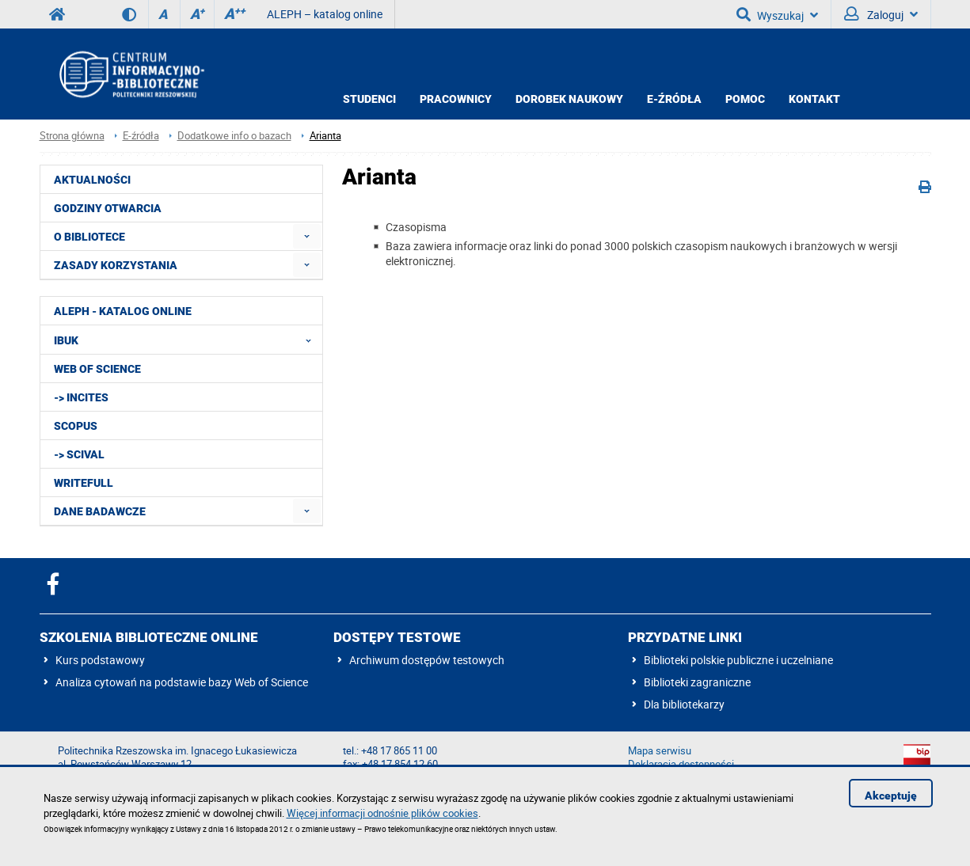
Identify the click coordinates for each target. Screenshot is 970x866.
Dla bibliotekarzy (684, 704)
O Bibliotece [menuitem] (89, 236)
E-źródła (674, 99)
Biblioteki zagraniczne (697, 681)
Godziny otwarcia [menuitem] (108, 208)
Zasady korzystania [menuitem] (115, 265)
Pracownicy (456, 99)
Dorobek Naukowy (569, 99)
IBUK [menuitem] (187, 339)
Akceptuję (891, 795)
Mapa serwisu (659, 751)
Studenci (369, 99)
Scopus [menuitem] (75, 426)
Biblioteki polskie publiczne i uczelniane (738, 659)
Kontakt (814, 99)
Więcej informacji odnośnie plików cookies (382, 813)
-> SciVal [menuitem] (79, 454)
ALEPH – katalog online (324, 13)
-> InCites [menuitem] (81, 397)
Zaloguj (881, 14)
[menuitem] (307, 236)
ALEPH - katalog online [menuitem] (123, 311)
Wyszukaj (777, 14)
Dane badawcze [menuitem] (100, 511)
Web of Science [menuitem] (97, 369)
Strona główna (72, 135)
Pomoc (745, 99)
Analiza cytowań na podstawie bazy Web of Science (181, 681)
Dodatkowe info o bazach (234, 135)
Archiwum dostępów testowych (426, 659)
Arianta (325, 135)
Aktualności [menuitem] (92, 179)
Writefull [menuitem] (83, 483)
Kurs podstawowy (100, 659)
